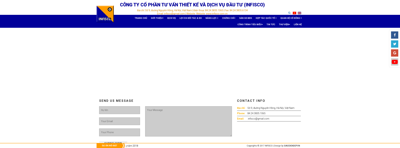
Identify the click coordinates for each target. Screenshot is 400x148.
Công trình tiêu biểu (270, 18)
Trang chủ (125, 18)
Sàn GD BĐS (210, 18)
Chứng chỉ (195, 18)
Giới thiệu (138, 18)
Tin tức (287, 18)
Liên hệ (299, 25)
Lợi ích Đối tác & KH (165, 18)
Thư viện (297, 18)
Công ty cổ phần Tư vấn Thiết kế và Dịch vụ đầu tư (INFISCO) (192, 5)
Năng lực (182, 18)
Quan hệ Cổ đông (247, 18)
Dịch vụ (149, 18)
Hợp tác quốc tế (226, 18)
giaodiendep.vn (292, 146)
